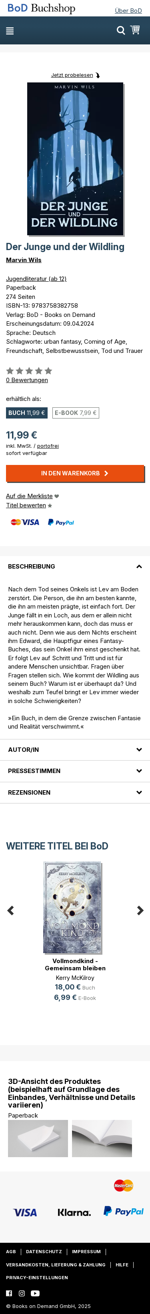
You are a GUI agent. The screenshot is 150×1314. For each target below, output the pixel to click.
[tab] (75, 561)
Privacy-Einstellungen (37, 1277)
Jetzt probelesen (72, 75)
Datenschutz (44, 1251)
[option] (75, 937)
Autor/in (23, 749)
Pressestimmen (34, 771)
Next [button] (140, 909)
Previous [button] (10, 909)
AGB (11, 1251)
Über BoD (128, 10)
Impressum (86, 1251)
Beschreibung (31, 566)
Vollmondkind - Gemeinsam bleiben (75, 964)
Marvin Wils (24, 260)
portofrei (48, 446)
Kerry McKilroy (75, 977)
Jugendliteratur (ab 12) (36, 278)
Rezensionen (29, 792)
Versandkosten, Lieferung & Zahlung (56, 1265)
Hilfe (122, 1265)
